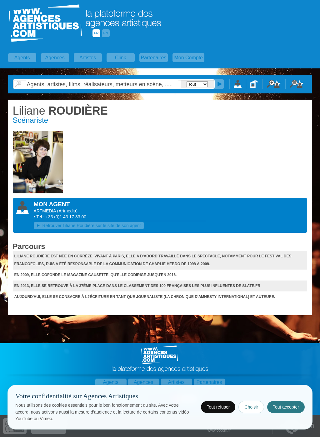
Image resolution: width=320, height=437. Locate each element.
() (67, 210)
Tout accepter (286, 407)
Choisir (251, 407)
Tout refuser (218, 407)
